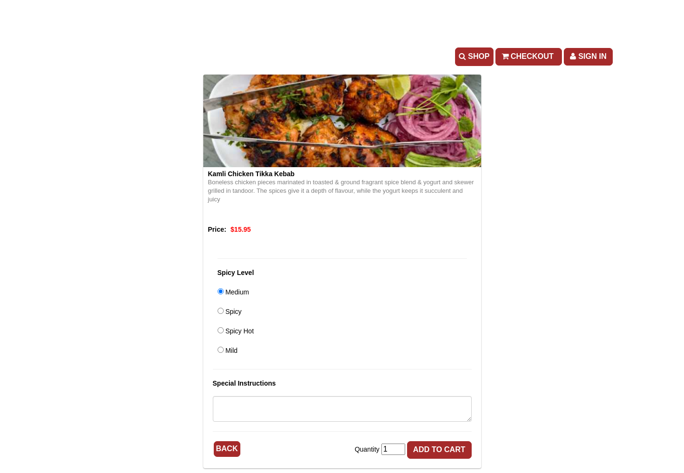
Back (227, 449)
